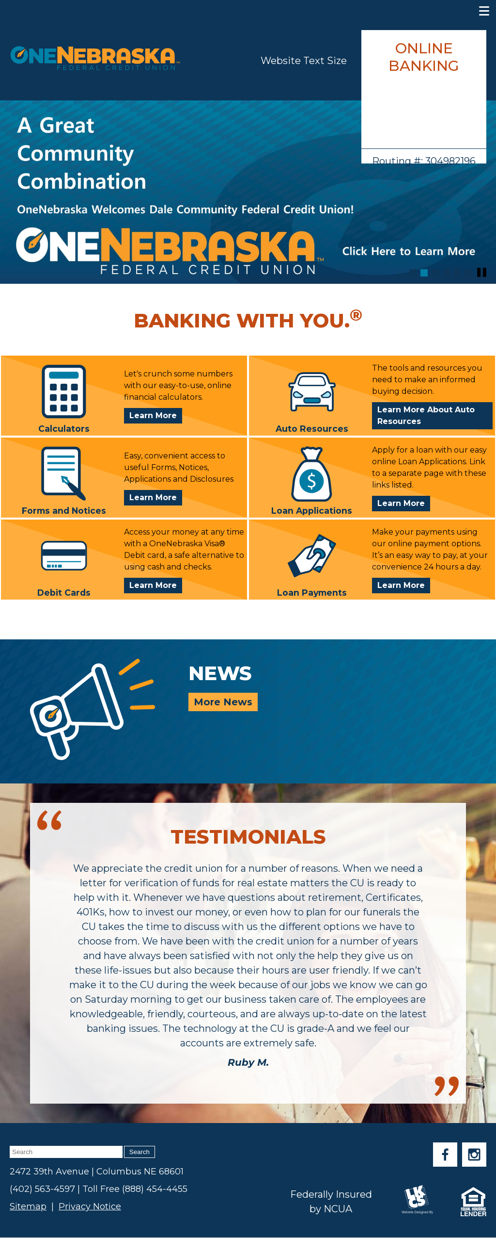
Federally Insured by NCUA (331, 1202)
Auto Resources (312, 398)
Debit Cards (64, 562)
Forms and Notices (64, 480)
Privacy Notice (90, 1206)
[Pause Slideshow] (481, 272)
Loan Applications (311, 480)
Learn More (155, 416)
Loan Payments (312, 562)
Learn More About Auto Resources (426, 415)
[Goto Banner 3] (435, 273)
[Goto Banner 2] (424, 273)
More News (223, 702)
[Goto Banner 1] (413, 273)
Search (139, 1152)
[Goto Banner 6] (468, 273)
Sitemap (28, 1206)
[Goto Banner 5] (457, 273)
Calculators (64, 398)
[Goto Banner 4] (446, 273)
